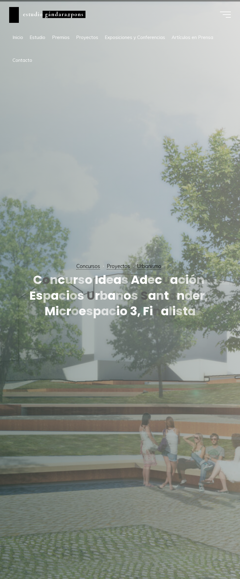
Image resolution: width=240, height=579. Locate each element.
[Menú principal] (225, 15)
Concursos (88, 266)
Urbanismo (149, 266)
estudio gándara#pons (53, 14)
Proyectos (118, 266)
